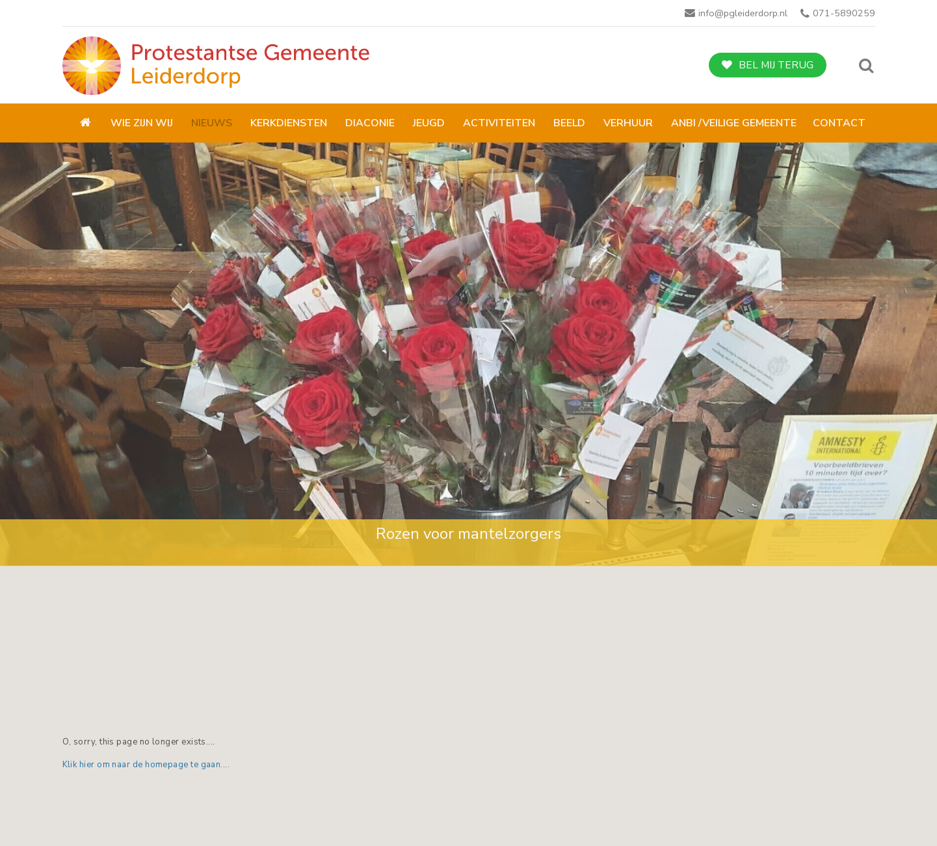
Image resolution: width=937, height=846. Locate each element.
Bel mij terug (776, 65)
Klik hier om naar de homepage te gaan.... (146, 765)
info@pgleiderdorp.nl (742, 13)
